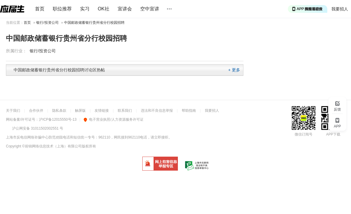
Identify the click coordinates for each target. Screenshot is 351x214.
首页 (39, 8)
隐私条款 (59, 110)
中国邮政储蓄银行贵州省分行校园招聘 (94, 23)
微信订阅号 (303, 134)
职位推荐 (62, 8)
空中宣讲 (149, 8)
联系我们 (125, 110)
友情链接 (102, 110)
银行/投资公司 (47, 23)
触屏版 (80, 110)
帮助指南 (189, 110)
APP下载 (333, 134)
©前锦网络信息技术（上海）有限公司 (52, 146)
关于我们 (13, 110)
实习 (85, 8)
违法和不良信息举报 (157, 110)
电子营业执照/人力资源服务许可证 (113, 119)
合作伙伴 (36, 110)
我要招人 (339, 9)
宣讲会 (125, 8)
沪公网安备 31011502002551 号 (37, 128)
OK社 (103, 8)
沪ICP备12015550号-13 (57, 119)
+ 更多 (234, 69)
